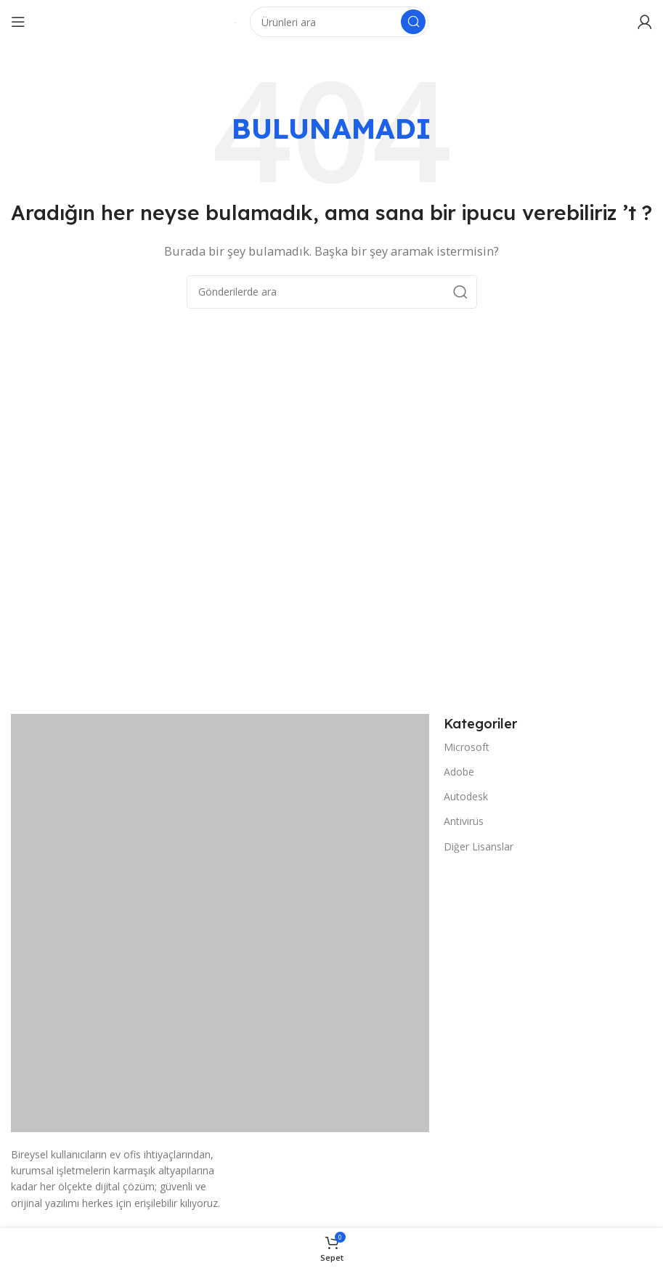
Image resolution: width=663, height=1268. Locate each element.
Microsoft (466, 747)
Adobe (459, 772)
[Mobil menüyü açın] (18, 21)
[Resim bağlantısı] (220, 921)
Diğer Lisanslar (478, 846)
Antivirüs (464, 821)
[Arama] (339, 22)
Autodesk (466, 796)
